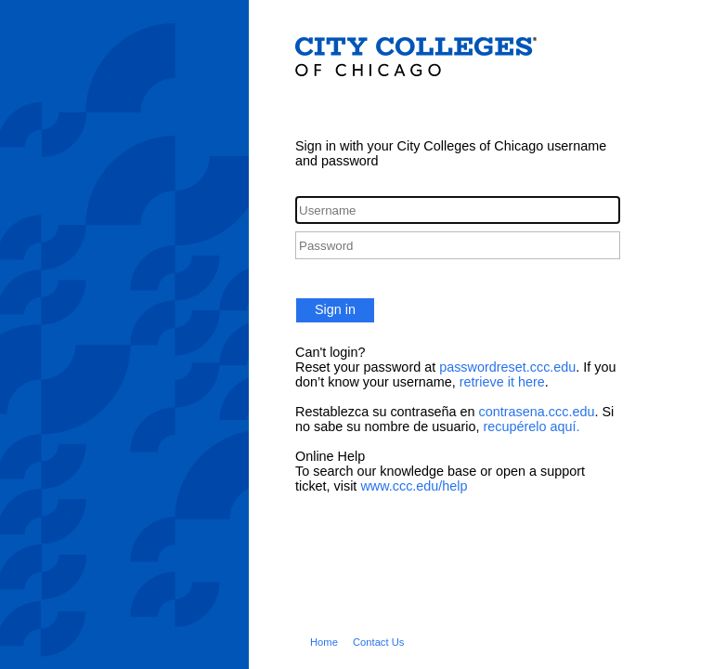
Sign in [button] (335, 309)
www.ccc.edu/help (413, 486)
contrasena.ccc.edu (537, 411)
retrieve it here (502, 381)
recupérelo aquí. (531, 426)
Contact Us (379, 642)
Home (324, 642)
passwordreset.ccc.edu (507, 367)
